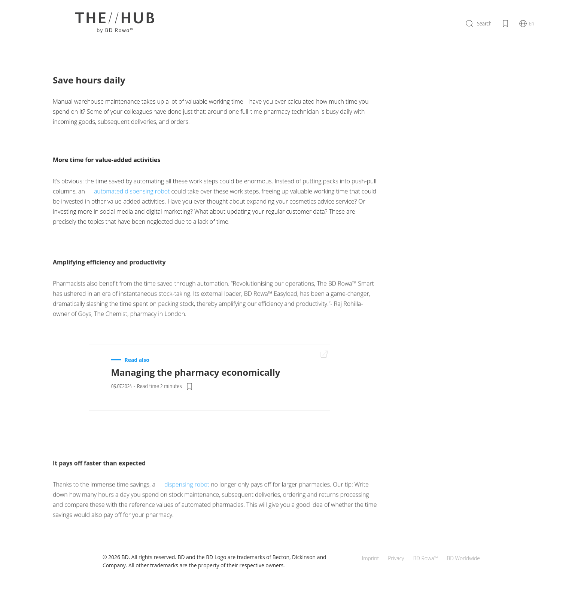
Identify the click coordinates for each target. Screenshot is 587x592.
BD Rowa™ (425, 558)
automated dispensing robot (132, 191)
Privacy (396, 558)
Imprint (370, 558)
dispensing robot (186, 493)
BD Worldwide (463, 558)
